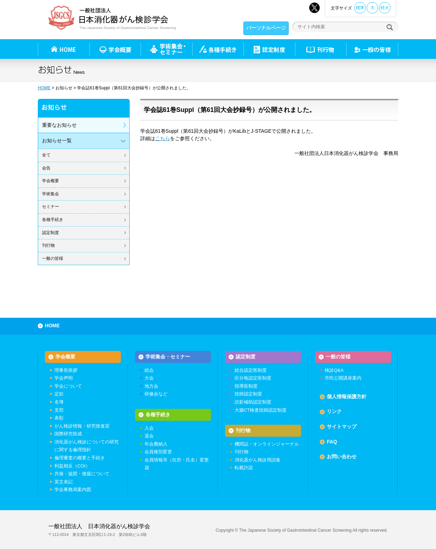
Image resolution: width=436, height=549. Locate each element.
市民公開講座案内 (343, 378)
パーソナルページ (266, 28)
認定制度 (269, 49)
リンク (334, 411)
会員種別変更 (158, 451)
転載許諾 (244, 467)
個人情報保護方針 (346, 396)
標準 (360, 7)
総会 (149, 370)
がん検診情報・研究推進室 (82, 426)
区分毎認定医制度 (253, 378)
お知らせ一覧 (57, 140)
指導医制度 (246, 386)
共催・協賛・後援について (82, 473)
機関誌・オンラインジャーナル (267, 444)
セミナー (50, 206)
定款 (59, 393)
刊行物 (320, 49)
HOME (44, 87)
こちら (162, 138)
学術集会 (50, 193)
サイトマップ (342, 426)
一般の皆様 (52, 258)
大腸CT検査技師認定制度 (261, 410)
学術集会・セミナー (168, 356)
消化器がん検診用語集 (258, 460)
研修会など (156, 393)
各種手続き (217, 49)
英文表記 (63, 481)
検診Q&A (334, 370)
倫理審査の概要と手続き (79, 457)
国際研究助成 (68, 433)
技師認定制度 (248, 393)
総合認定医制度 (251, 370)
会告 (46, 168)
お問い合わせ (342, 456)
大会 (149, 378)
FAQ (332, 441)
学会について (68, 386)
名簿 (59, 402)
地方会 (151, 386)
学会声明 (63, 378)
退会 (149, 435)
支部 (59, 410)
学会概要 (50, 180)
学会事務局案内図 (72, 489)
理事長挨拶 (65, 370)
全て (46, 155)
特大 (385, 7)
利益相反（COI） (72, 466)
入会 (149, 428)
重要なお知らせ (59, 125)
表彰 (59, 417)
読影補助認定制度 (253, 402)
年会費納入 (156, 444)
